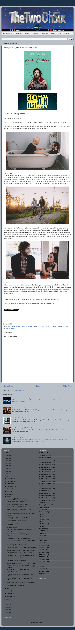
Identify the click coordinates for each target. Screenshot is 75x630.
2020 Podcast (43, 486)
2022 (7, 463)
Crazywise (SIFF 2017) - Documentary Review (20, 550)
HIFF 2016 (42, 516)
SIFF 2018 (42, 559)
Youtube (19, 33)
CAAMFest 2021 (44, 502)
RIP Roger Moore (12, 527)
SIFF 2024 (42, 571)
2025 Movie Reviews (45, 500)
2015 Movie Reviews (45, 471)
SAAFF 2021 (43, 542)
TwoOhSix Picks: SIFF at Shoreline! (17, 520)
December (10, 478)
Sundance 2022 (44, 573)
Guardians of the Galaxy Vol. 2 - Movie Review (20, 582)
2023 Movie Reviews (45, 495)
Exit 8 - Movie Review (18, 438)
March (9, 591)
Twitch (27, 33)
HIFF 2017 (42, 519)
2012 (7, 610)
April (8, 588)
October (9, 483)
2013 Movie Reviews (45, 467)
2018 (7, 473)
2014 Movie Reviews (45, 469)
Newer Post (8, 386)
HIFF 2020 (42, 526)
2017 (7, 476)
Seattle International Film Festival (47, 299)
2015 (7, 602)
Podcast (41, 533)
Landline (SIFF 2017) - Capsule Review (18, 518)
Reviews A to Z (8, 33)
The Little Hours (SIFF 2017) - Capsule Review (21, 507)
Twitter (53, 33)
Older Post (67, 386)
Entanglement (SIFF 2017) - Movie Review (19, 552)
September (10, 486)
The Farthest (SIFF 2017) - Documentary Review (21, 547)
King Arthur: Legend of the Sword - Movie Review (21, 563)
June (8, 494)
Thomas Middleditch (9, 328)
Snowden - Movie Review (19, 418)
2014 (7, 604)
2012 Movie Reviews (45, 464)
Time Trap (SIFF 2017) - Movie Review (18, 538)
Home (37, 386)
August (9, 489)
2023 (7, 460)
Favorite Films (43, 509)
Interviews (42, 528)
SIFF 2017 (66, 326)
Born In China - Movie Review (15, 558)
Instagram (44, 33)
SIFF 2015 (42, 552)
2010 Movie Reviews (45, 460)
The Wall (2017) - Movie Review (16, 560)
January (9, 596)
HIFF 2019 (42, 524)
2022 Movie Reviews (45, 493)
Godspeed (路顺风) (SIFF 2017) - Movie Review (21, 499)
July (8, 491)
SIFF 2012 (42, 545)
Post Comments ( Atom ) (19, 390)
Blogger (41, 622)
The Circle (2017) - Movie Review (17, 585)
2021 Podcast (43, 490)
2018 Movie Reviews (45, 479)
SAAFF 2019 (43, 540)
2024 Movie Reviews (45, 498)
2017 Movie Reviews (14, 326)
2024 (7, 458)
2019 (7, 471)
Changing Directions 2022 (47, 505)
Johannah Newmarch (44, 326)
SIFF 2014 (42, 550)
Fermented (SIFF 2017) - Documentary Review (21, 555)
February (10, 593)
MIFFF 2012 (43, 531)
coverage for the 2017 (35, 303)
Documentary (43, 507)
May (8, 496)
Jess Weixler (34, 326)
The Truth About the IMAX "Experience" (23, 398)
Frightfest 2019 (43, 512)
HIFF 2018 (42, 521)
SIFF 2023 (42, 568)
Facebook (35, 33)
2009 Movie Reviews (45, 457)
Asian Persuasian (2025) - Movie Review (24, 428)
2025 (7, 455)
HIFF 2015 (42, 514)
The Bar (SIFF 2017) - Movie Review (18, 501)
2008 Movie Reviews (45, 455)
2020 (7, 468)
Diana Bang (25, 326)
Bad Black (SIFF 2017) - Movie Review (18, 545)
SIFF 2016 (42, 554)
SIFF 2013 (42, 547)
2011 (7, 612)
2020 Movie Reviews (45, 483)
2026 (7, 453)
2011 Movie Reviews (45, 462)
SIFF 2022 (42, 566)
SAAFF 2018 (43, 538)
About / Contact (64, 33)
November (10, 481)
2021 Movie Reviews (45, 488)
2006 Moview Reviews (46, 453)
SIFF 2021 (42, 564)
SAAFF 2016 (43, 535)
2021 (7, 466)
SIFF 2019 (42, 561)
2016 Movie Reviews (45, 474)
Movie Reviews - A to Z (18, 408)
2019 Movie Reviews (45, 481)
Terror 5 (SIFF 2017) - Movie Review (17, 504)
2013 (7, 607)
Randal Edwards (57, 326)
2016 (7, 599)
